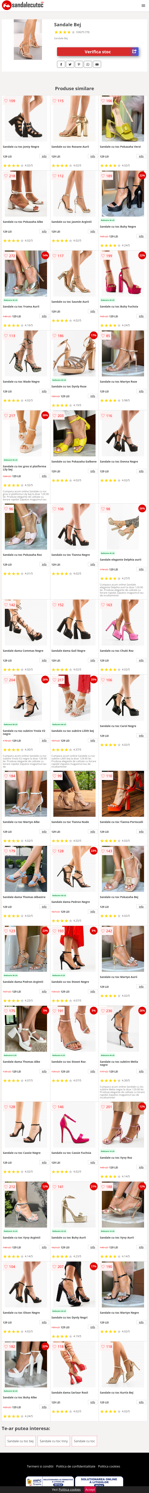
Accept (90, 1489)
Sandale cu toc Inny (54, 1441)
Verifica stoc (112, 51)
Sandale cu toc (84, 1441)
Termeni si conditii (40, 1466)
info (44, 156)
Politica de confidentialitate (75, 1466)
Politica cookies (109, 1466)
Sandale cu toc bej (20, 1441)
